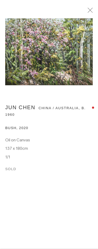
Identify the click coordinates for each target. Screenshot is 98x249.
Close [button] (90, 12)
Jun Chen (20, 109)
